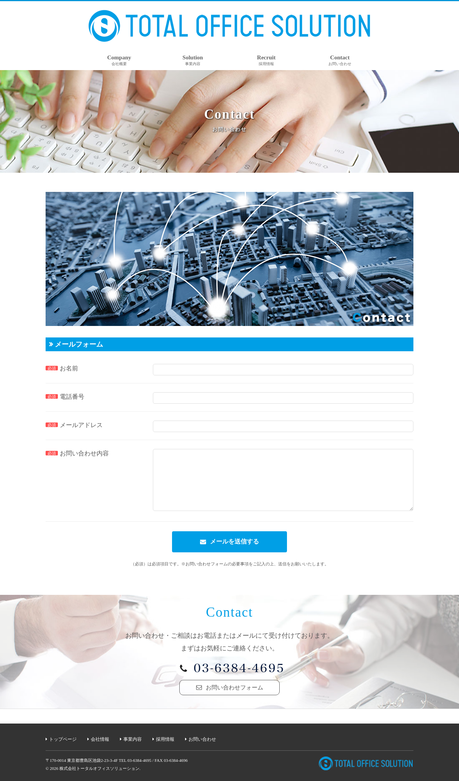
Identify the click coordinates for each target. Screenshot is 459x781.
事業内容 (132, 739)
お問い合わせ (202, 739)
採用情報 (165, 739)
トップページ (63, 739)
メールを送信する (234, 553)
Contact (339, 60)
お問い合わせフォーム (234, 699)
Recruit (266, 60)
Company (119, 60)
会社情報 (100, 739)
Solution (192, 60)
